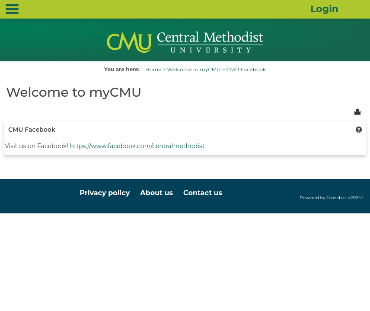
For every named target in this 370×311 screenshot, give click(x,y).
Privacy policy (105, 193)
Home (153, 69)
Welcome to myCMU (193, 69)
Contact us (202, 193)
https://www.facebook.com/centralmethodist (137, 146)
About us (156, 193)
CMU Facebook (246, 69)
